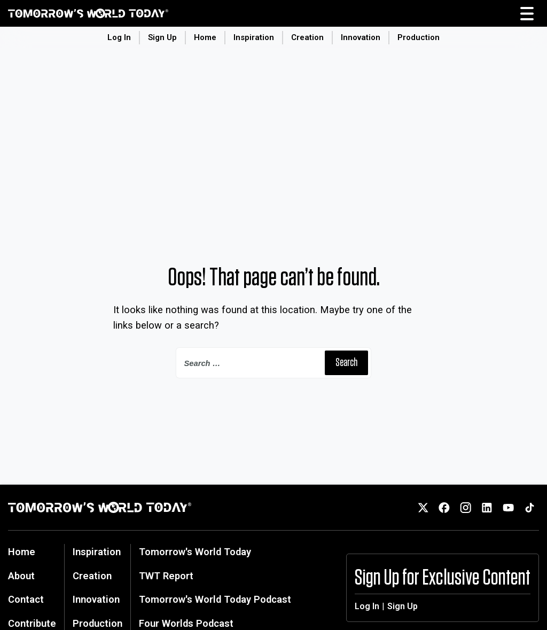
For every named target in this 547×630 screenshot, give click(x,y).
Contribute (32, 623)
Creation (307, 37)
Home (205, 37)
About (21, 575)
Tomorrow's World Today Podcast (215, 599)
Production (418, 37)
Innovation (360, 37)
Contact (26, 599)
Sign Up (162, 37)
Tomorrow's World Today (195, 551)
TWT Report (166, 575)
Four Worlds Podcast (186, 623)
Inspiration (253, 37)
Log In (119, 37)
